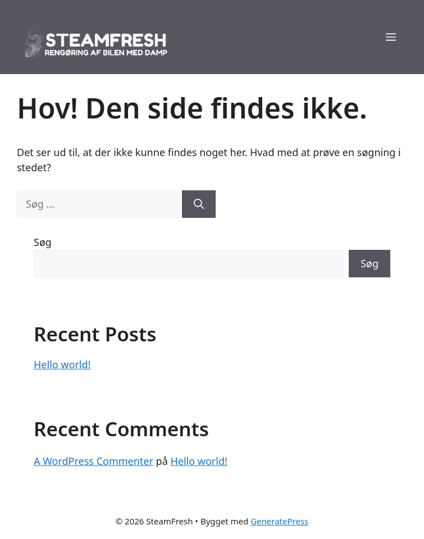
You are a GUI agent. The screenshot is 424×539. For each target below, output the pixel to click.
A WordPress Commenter (93, 461)
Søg (43, 242)
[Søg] (199, 204)
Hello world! (62, 364)
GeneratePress (279, 521)
